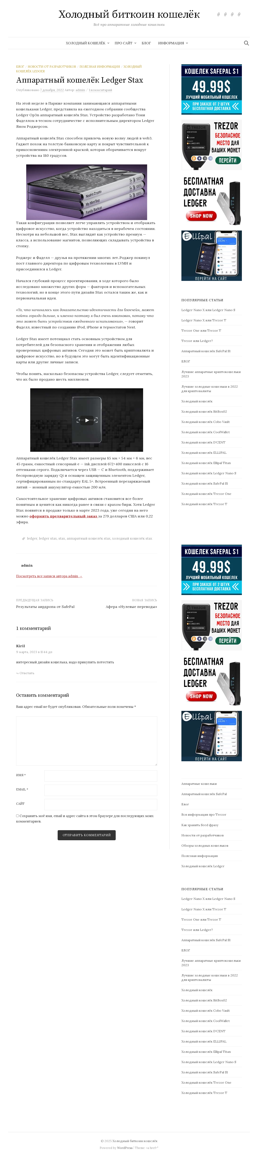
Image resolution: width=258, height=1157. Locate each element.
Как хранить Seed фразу (199, 825)
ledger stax (48, 538)
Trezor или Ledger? (197, 341)
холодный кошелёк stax (132, 538)
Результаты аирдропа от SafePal (45, 606)
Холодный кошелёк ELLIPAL (203, 453)
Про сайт (123, 43)
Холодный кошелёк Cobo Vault (205, 422)
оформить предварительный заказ (63, 516)
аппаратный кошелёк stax (88, 538)
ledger (32, 538)
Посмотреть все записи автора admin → (49, 576)
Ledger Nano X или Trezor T (203, 320)
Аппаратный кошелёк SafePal (204, 794)
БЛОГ (146, 43)
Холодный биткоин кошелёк (129, 14)
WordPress (125, 1148)
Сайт (20, 803)
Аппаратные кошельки (199, 784)
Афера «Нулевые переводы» (131, 606)
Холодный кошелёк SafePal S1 (204, 483)
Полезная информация (100, 67)
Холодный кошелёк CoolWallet (205, 432)
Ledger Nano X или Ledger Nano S (208, 310)
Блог (20, 67)
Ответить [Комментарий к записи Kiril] (27, 673)
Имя (21, 775)
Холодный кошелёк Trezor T (204, 504)
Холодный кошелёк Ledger (203, 866)
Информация (171, 43)
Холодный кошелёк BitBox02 (204, 411)
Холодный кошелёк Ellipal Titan (206, 463)
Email (22, 789)
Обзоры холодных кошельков (204, 845)
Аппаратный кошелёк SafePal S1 (205, 351)
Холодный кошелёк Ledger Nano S (208, 473)
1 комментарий (100, 90)
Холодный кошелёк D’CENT (203, 442)
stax (61, 538)
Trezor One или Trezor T (201, 330)
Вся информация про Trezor (203, 814)
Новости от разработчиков (52, 67)
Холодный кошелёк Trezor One (206, 494)
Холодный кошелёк (85, 43)
